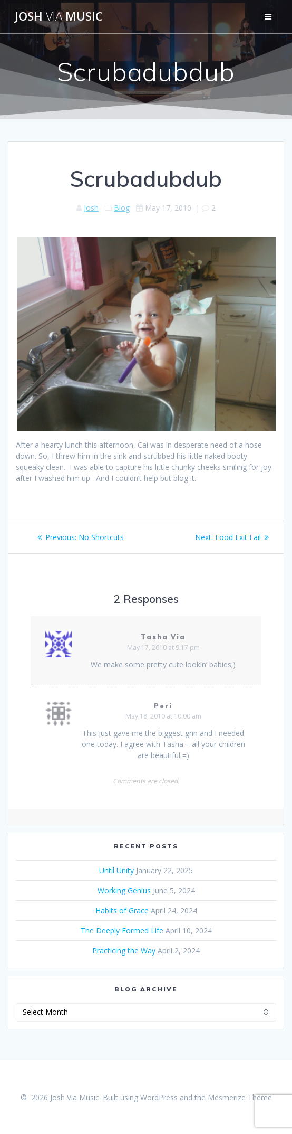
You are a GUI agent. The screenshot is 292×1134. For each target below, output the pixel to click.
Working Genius (124, 890)
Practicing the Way (123, 951)
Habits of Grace (122, 910)
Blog (122, 208)
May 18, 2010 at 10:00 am (163, 716)
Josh (91, 208)
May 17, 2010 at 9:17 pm (163, 647)
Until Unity (116, 870)
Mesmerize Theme (240, 1097)
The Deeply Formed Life (122, 930)
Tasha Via (163, 637)
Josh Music (59, 16)
